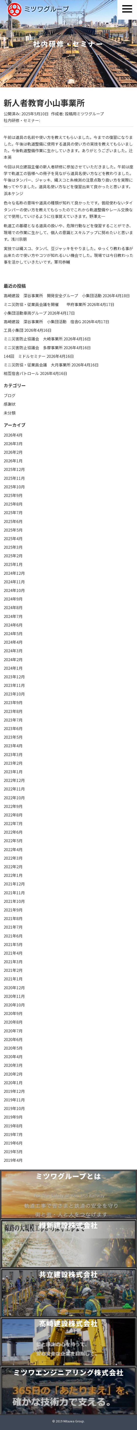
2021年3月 (13, 961)
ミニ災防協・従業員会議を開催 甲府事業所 (45, 304)
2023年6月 (13, 728)
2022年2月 (13, 866)
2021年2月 (13, 970)
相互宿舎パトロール (21, 373)
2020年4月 (13, 1056)
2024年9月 (13, 599)
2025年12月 (14, 469)
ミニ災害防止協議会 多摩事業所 (33, 347)
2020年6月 (13, 1039)
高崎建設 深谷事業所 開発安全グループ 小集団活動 (53, 295)
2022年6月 (13, 832)
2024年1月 (13, 668)
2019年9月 (13, 1117)
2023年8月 (13, 711)
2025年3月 (13, 547)
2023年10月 (14, 694)
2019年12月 (14, 1091)
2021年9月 (13, 910)
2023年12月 (14, 677)
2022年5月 (13, 840)
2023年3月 (13, 754)
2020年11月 (14, 996)
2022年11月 (14, 789)
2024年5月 (13, 633)
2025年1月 (13, 564)
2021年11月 (14, 892)
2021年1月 (13, 979)
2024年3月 (13, 651)
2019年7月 (13, 1134)
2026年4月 (13, 435)
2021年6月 (13, 936)
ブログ (9, 395)
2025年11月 (14, 478)
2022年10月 (14, 798)
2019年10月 (14, 1108)
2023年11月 (14, 685)
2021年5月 (13, 944)
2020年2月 (13, 1074)
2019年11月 (14, 1100)
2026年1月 (13, 461)
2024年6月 (13, 625)
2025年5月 (13, 530)
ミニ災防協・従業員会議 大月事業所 (37, 365)
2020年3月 (13, 1065)
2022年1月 (13, 875)
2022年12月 (14, 780)
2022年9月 (13, 806)
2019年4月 (13, 1160)
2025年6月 (13, 521)
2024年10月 (14, 590)
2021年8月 (13, 918)
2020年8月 (13, 1022)
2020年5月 (13, 1048)
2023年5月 (13, 737)
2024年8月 (13, 607)
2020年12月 (14, 987)
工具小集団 (13, 330)
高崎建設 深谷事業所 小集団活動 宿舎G (42, 321)
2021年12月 (14, 884)
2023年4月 (13, 745)
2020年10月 (14, 1005)
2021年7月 (13, 927)
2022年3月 (13, 858)
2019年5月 (13, 1151)
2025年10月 (14, 487)
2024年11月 (14, 582)
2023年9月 (13, 702)
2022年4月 (13, 849)
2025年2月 (13, 556)
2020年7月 (13, 1031)
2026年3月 (13, 443)
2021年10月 (14, 901)
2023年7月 (13, 720)
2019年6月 (13, 1143)
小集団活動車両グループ (25, 313)
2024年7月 (13, 616)
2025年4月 (13, 538)
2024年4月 (13, 642)
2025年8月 (13, 504)
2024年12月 (14, 573)
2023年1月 (13, 772)
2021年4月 (13, 953)
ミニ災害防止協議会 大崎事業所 (33, 339)
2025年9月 (13, 495)
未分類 (9, 413)
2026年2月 (13, 452)
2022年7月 (13, 823)
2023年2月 (13, 763)
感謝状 (9, 404)
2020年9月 (13, 1013)
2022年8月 (13, 815)
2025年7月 (13, 512)
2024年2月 (13, 659)
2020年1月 (13, 1082)
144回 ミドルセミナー (25, 356)
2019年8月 (13, 1126)
